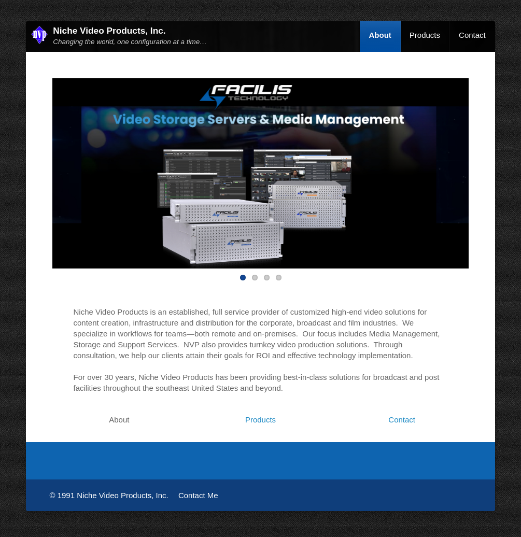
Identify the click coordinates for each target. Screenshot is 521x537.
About (380, 35)
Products (425, 35)
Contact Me (198, 495)
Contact (472, 35)
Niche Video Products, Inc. (109, 30)
